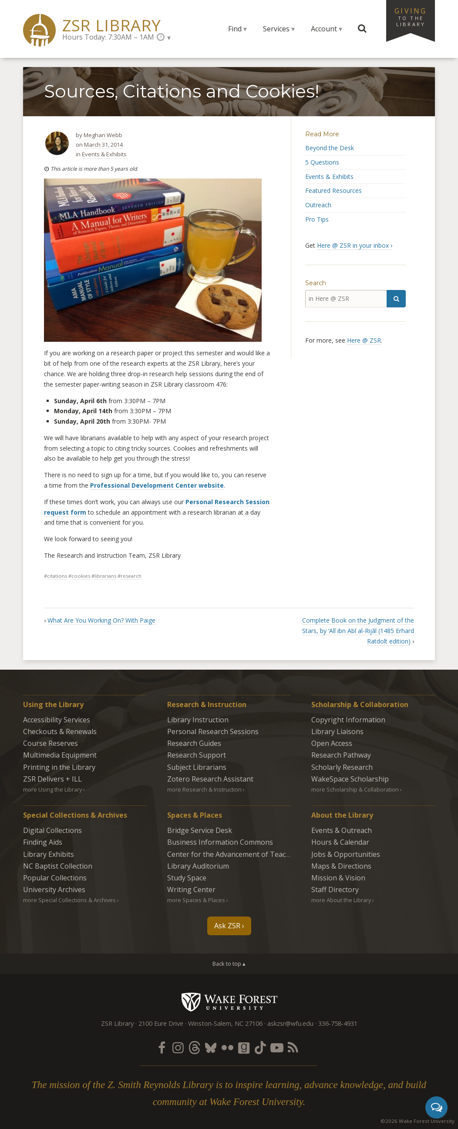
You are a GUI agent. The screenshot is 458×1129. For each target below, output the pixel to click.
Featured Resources (333, 190)
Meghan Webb (103, 135)
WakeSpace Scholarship (350, 779)
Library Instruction (198, 720)
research (131, 576)
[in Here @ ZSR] (346, 298)
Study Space (186, 878)
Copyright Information (348, 720)
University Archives (54, 889)
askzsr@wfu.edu (290, 1023)
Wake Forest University (229, 1001)
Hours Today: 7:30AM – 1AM (108, 37)
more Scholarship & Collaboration (355, 789)
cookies (80, 576)
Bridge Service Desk (199, 830)
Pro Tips (317, 219)
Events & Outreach (341, 830)
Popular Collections (55, 878)
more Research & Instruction (204, 789)
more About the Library (341, 900)
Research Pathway (341, 755)
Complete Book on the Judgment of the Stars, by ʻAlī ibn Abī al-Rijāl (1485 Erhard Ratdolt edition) (358, 630)
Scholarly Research (342, 767)
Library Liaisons (337, 731)
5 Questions (322, 162)
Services (276, 29)
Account (324, 29)
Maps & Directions (341, 866)
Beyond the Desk (329, 148)
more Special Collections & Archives (69, 900)
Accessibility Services (56, 720)
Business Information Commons (220, 842)
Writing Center (191, 889)
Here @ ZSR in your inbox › (354, 245)
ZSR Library (111, 25)
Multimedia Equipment (60, 755)
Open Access (331, 743)
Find (235, 29)
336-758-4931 (337, 1023)
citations (57, 576)
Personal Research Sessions (213, 731)
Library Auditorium (198, 866)
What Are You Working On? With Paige (101, 620)
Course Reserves (50, 743)
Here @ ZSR (364, 340)
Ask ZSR (227, 925)
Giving (410, 16)
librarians (105, 576)
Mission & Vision (338, 878)
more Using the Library (52, 789)
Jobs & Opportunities (345, 854)
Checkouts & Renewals (60, 731)
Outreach (318, 205)
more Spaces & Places (196, 900)
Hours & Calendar (340, 842)
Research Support (196, 755)
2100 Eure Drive (160, 1023)
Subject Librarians (196, 767)
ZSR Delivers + (52, 779)
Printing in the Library (59, 767)
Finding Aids (42, 842)
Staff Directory (335, 889)
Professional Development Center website (157, 485)
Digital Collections (52, 830)
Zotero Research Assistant (210, 779)
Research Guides (194, 743)
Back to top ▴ (229, 963)
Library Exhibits (48, 854)
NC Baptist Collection (57, 866)
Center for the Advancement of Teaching (233, 854)
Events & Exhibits (104, 154)
